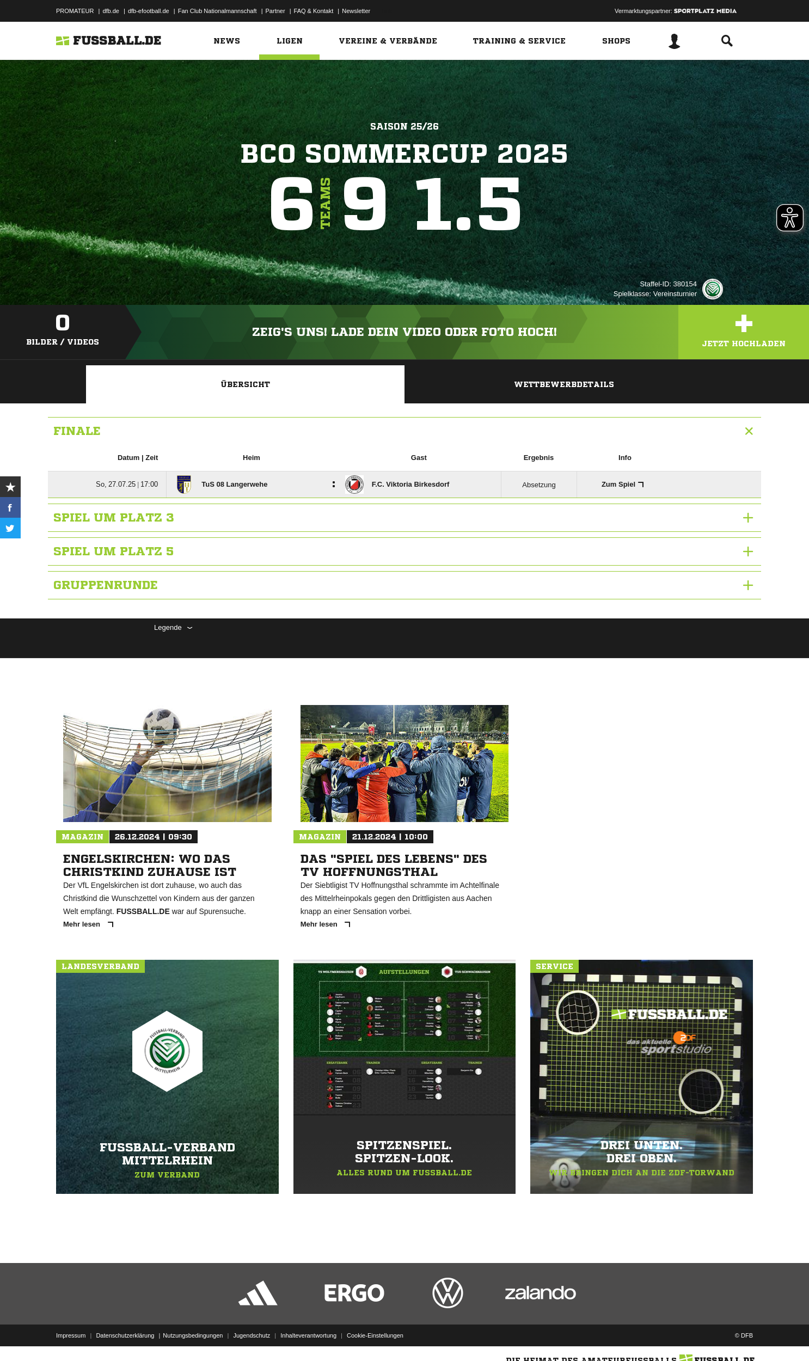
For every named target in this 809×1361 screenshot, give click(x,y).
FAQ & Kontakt (314, 11)
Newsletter (356, 11)
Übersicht (245, 384)
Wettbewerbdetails (564, 384)
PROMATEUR (75, 11)
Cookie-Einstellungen (375, 1335)
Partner (275, 11)
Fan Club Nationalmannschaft (217, 11)
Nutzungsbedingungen (193, 1335)
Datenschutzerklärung (125, 1335)
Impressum (70, 1335)
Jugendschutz (251, 1335)
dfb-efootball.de (148, 11)
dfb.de (110, 11)
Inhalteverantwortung (308, 1335)
